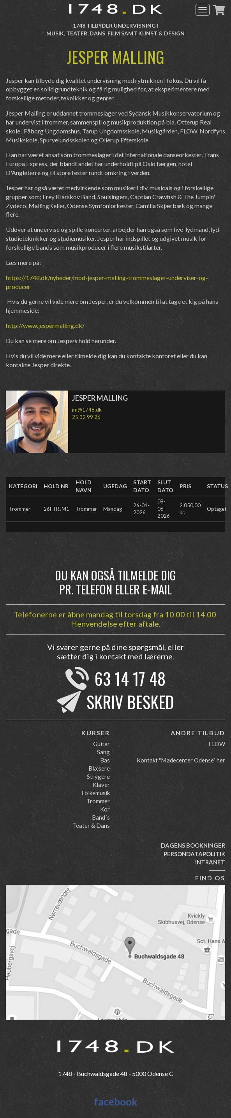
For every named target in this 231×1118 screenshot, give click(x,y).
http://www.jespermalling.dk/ (45, 325)
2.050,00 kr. (190, 509)
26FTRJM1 (56, 509)
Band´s (101, 817)
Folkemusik (95, 792)
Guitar (101, 743)
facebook (116, 1101)
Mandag (112, 509)
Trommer (19, 509)
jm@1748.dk (87, 410)
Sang (103, 751)
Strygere (98, 776)
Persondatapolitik (194, 853)
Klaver (101, 784)
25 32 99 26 (86, 417)
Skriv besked (130, 702)
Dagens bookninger (193, 845)
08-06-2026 (163, 508)
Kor (105, 809)
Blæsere (99, 768)
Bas (105, 760)
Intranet (210, 862)
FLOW (216, 743)
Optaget (216, 509)
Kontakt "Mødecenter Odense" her (181, 760)
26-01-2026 (141, 509)
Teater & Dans (91, 825)
